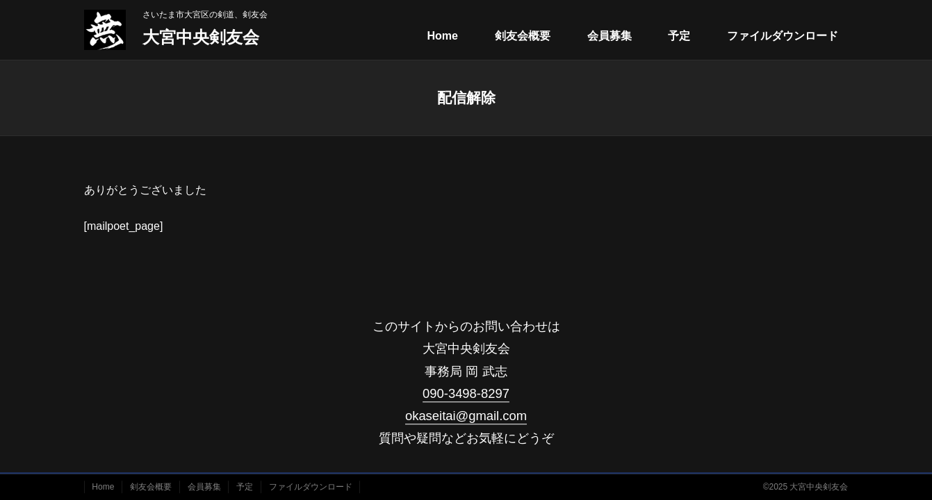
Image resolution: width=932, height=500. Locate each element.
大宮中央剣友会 (200, 37)
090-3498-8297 (466, 393)
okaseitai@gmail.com (466, 415)
